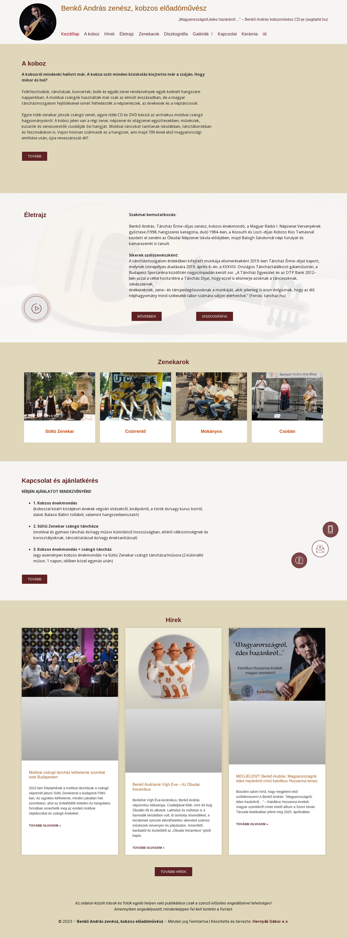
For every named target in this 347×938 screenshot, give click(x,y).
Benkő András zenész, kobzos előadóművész (134, 8)
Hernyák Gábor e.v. (271, 921)
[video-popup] (36, 308)
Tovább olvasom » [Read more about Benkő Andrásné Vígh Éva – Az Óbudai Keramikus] (149, 848)
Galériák (203, 34)
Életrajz (127, 34)
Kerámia (250, 34)
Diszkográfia (176, 34)
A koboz (92, 34)
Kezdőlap (70, 34)
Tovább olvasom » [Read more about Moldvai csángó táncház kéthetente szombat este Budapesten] (45, 825)
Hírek (109, 34)
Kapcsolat (227, 34)
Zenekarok (149, 34)
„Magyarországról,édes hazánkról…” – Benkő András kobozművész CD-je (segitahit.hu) (253, 19)
